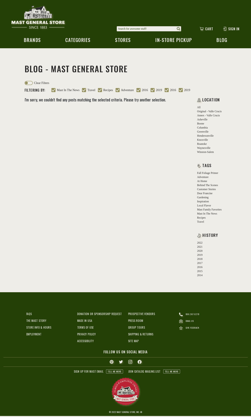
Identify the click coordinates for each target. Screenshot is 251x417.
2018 (199, 260)
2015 (199, 272)
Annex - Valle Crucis (208, 116)
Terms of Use (85, 328)
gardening (203, 198)
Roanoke (202, 144)
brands (31, 41)
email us (187, 323)
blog (222, 41)
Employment (34, 335)
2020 (199, 251)
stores (123, 41)
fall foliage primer (207, 174)
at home (202, 182)
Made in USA (84, 321)
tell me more (114, 372)
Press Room (135, 321)
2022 (199, 243)
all (198, 108)
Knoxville (202, 140)
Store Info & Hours (38, 328)
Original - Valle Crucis (209, 112)
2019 (159, 91)
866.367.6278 (190, 315)
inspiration (203, 202)
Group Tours (136, 328)
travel (91, 91)
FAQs (29, 315)
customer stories (206, 190)
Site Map (133, 342)
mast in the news (68, 91)
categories (77, 41)
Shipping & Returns (140, 335)
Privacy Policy (86, 335)
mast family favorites (209, 210)
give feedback (191, 331)
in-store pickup (173, 41)
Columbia (202, 128)
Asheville (202, 120)
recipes (108, 91)
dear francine (204, 194)
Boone (200, 124)
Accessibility (85, 342)
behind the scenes (207, 186)
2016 (145, 91)
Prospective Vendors (141, 315)
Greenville (203, 132)
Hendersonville (205, 136)
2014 (199, 276)
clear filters (41, 84)
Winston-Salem (205, 153)
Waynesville (203, 148)
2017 (199, 264)
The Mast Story (36, 321)
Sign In (231, 28)
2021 (199, 247)
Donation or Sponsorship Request (99, 315)
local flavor (204, 206)
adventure (127, 91)
